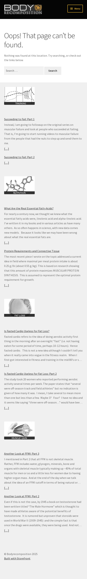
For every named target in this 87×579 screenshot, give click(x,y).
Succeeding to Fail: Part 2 (19, 157)
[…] (6, 148)
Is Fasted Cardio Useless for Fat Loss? (26, 331)
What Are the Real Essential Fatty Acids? (29, 208)
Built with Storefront (17, 558)
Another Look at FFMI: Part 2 (21, 496)
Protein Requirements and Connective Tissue (31, 251)
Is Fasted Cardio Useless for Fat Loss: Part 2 (30, 373)
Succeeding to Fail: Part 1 (19, 119)
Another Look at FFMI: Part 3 (21, 453)
